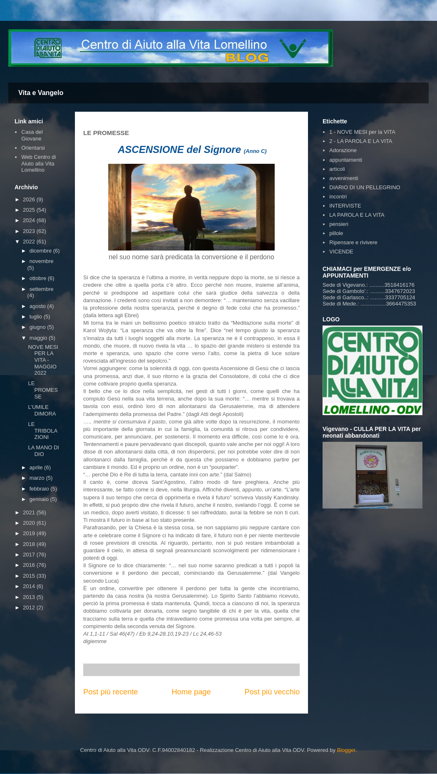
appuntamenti (345, 160)
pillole (336, 233)
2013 (30, 597)
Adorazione (343, 150)
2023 (30, 231)
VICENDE (341, 251)
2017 (30, 554)
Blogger (346, 750)
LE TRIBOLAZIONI (42, 430)
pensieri (338, 224)
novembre (42, 261)
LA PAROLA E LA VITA (356, 215)
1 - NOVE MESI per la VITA (362, 132)
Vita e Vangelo (40, 92)
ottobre (39, 278)
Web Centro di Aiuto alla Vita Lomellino (38, 163)
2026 (30, 199)
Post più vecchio (272, 692)
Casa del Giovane (31, 135)
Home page (191, 692)
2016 (30, 565)
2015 (30, 576)
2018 (30, 544)
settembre (42, 289)
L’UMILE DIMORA (42, 410)
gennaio (40, 499)
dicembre (41, 251)
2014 (30, 586)
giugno (38, 327)
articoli (337, 169)
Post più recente (110, 692)
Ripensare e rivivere (353, 242)
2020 (30, 523)
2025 (30, 210)
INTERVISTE (345, 206)
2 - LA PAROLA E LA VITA (360, 141)
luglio (37, 316)
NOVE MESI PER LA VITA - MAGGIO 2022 (43, 360)
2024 (30, 220)
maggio (39, 338)
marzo (38, 478)
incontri (338, 196)
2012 (30, 607)
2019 (30, 533)
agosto (38, 306)
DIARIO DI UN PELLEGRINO (364, 187)
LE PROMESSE (42, 389)
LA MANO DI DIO (43, 450)
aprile (37, 467)
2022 (30, 241)
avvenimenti (343, 178)
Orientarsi (33, 148)
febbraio (40, 489)
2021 (30, 512)
